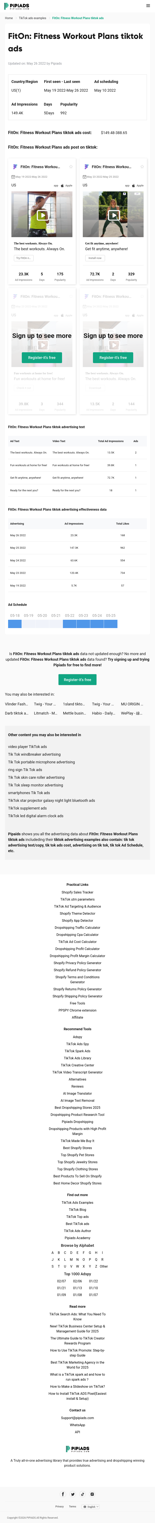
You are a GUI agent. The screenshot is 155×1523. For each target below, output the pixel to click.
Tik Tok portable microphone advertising (41, 762)
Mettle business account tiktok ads (77, 713)
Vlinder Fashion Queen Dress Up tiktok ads (19, 704)
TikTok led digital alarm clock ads (35, 816)
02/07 (61, 1281)
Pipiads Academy (77, 1238)
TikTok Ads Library (77, 1058)
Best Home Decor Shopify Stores (78, 1183)
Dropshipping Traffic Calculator (77, 928)
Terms (72, 1506)
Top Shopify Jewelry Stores (77, 1162)
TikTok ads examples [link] (33, 18)
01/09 (61, 1295)
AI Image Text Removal (77, 1101)
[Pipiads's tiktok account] (82, 1494)
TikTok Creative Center (77, 1065)
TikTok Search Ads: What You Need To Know (77, 1316)
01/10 (93, 1288)
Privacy (59, 1506)
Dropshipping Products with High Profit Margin (77, 1131)
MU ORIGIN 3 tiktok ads (135, 704)
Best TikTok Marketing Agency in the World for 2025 (77, 1364)
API (77, 1432)
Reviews (77, 1086)
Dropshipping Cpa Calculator (77, 935)
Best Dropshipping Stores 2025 (77, 1108)
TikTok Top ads (77, 1217)
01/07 (93, 1295)
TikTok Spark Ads (77, 1051)
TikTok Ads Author (77, 1231)
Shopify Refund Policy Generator (77, 970)
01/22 (93, 1281)
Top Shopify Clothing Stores (77, 1169)
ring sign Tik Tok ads (25, 770)
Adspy (77, 1037)
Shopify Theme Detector (77, 914)
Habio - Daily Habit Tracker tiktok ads (106, 713)
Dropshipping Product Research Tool (77, 1115)
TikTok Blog (77, 1210)
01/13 (77, 1288)
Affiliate (77, 1017)
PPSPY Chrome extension (77, 1010)
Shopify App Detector (77, 921)
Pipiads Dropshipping (77, 1122)
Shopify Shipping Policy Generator (77, 996)
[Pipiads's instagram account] (92, 1494)
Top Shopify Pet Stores (77, 1155)
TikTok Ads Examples (77, 1203)
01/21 (61, 1288)
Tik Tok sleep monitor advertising (35, 785)
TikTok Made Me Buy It (77, 1141)
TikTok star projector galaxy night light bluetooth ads (51, 800)
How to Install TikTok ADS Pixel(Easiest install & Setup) (77, 1396)
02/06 (77, 1281)
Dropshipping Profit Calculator (77, 949)
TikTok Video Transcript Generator (77, 1072)
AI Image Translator (77, 1093)
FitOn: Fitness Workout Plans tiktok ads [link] (78, 18)
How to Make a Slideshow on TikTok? (77, 1387)
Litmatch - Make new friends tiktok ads (48, 713)
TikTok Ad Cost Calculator (77, 942)
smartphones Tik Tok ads (29, 793)
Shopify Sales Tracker (77, 892)
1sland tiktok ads (77, 704)
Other (102, 1266)
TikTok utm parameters (77, 899)
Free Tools (77, 1003)
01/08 (77, 1295)
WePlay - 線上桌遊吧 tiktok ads (135, 713)
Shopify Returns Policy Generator (77, 989)
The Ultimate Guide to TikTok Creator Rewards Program (77, 1340)
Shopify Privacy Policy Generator (77, 963)
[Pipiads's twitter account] (73, 1494)
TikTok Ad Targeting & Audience (77, 906)
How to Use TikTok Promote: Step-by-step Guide (77, 1352)
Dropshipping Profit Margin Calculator (77, 956)
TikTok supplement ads (27, 808)
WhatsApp (77, 1425)
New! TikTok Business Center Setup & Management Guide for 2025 (77, 1328)
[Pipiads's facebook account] (63, 1494)
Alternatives (77, 1079)
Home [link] (9, 18)
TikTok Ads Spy (77, 1044)
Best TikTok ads (77, 1224)
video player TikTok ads (27, 746)
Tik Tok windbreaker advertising (34, 754)
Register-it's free (42, 357)
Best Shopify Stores (77, 1148)
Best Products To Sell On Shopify (77, 1176)
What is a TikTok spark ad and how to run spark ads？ (77, 1377)
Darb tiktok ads (17, 713)
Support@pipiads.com (77, 1418)
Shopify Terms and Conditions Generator (77, 979)
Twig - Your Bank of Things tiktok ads (48, 704)
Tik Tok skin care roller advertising (36, 777)
